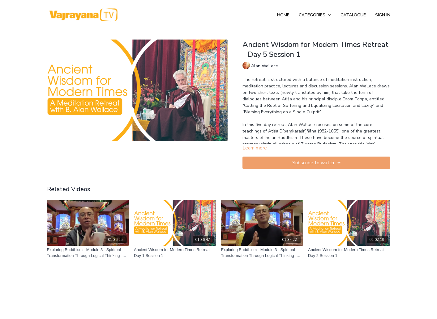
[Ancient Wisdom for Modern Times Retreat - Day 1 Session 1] (175, 253)
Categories (315, 15)
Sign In (382, 15)
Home (283, 15)
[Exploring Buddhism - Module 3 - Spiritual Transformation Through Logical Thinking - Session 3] (262, 253)
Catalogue (353, 15)
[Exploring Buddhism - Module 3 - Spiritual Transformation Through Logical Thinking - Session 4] (88, 253)
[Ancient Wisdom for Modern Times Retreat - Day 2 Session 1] (349, 253)
